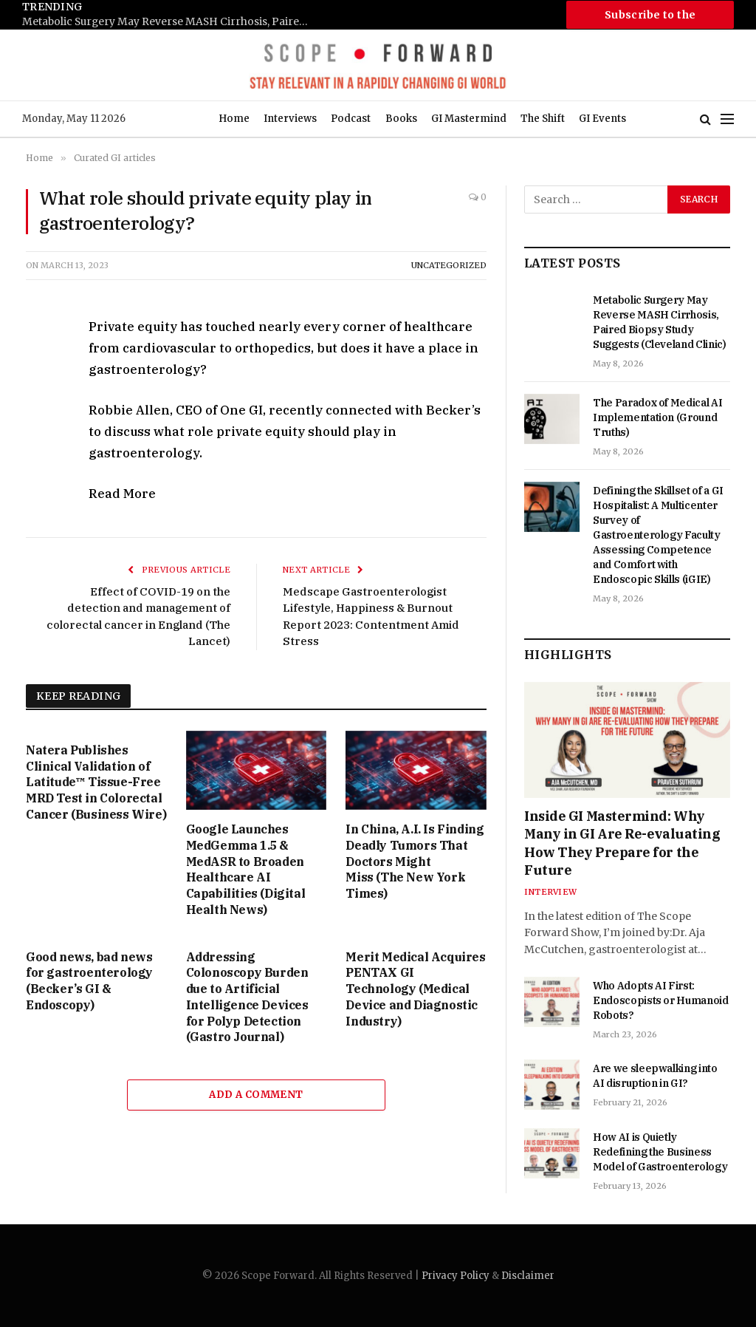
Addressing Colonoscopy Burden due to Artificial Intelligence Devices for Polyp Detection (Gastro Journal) (247, 997)
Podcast (351, 118)
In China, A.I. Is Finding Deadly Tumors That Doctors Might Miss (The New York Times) (415, 861)
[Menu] (727, 119)
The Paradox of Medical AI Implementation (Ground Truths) (657, 417)
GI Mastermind (468, 118)
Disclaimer (527, 1275)
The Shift (542, 118)
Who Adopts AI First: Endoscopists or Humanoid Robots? (661, 1000)
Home (234, 118)
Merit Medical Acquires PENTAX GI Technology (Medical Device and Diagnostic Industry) (415, 988)
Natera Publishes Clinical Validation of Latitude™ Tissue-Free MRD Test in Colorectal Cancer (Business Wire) (96, 782)
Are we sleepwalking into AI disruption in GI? (655, 1076)
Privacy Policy (455, 1275)
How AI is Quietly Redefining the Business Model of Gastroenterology (660, 1151)
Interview (550, 892)
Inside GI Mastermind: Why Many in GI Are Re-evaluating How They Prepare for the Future (622, 843)
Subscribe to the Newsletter (650, 18)
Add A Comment (256, 1094)
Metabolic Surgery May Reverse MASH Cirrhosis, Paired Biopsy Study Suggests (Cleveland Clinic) (169, 22)
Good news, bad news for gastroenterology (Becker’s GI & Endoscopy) (89, 980)
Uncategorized (449, 265)
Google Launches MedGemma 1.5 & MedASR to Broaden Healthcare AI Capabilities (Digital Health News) (246, 869)
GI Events (602, 118)
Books (401, 118)
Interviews (290, 118)
